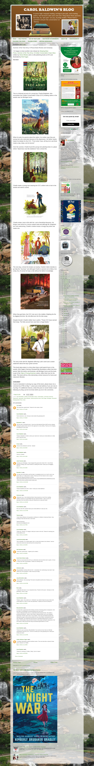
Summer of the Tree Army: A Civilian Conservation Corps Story (36, 53)
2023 (63, 274)
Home (14, 38)
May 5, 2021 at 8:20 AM (22, 447)
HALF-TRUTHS (22, 38)
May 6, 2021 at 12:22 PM (22, 634)
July (65, 290)
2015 (63, 327)
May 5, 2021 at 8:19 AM (22, 439)
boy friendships (20, 396)
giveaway (21, 398)
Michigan (49, 398)
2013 (63, 331)
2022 (63, 276)
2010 (63, 337)
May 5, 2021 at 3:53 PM (22, 544)
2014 (63, 329)
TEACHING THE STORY (19, 41)
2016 (63, 325)
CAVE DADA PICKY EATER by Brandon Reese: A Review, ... (70, 299)
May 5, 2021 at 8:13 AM (22, 429)
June (65, 292)
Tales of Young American (28, 373)
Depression (15, 398)
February (66, 313)
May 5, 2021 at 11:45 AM (22, 502)
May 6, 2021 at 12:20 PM (22, 623)
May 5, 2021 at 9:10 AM (22, 467)
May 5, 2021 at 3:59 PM (22, 553)
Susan (18, 443)
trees (24, 399)
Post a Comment (19, 656)
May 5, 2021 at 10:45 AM (22, 490)
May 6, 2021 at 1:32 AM (22, 593)
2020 (63, 317)
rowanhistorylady (21, 539)
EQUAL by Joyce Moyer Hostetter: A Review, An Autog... (71, 303)
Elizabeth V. (19, 422)
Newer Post (17, 662)
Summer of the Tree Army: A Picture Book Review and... (71, 306)
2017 (63, 323)
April (65, 309)
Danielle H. (19, 472)
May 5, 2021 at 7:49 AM (22, 417)
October (66, 284)
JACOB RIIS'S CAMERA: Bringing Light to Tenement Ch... (71, 296)
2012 (63, 333)
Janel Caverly (20, 461)
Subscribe (71, 124)
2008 (63, 342)
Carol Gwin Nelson (21, 558)
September (66, 285)
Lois (18, 405)
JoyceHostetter (20, 578)
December (66, 279)
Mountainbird (20, 607)
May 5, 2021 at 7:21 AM (22, 409)
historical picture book (36, 398)
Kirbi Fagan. (25, 57)
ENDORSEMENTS (74, 38)
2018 (63, 321)
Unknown (19, 495)
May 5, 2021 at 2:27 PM (22, 524)
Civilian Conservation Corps (30, 396)
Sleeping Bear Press (18, 399)
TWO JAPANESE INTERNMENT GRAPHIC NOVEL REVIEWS (33, 754)
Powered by (71, 129)
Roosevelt (54, 398)
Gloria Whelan (23, 55)
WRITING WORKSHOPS (45, 41)
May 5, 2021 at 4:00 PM (22, 563)
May (65, 294)
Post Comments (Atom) (24, 665)
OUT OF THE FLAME (34, 38)
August (65, 288)
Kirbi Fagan (44, 398)
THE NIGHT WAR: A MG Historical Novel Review (26, 670)
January (66, 315)
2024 (63, 272)
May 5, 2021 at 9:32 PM (22, 573)
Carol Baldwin (20, 414)
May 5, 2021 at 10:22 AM (22, 482)
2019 (63, 319)
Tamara (18, 515)
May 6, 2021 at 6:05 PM (22, 653)
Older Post (54, 662)
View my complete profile (66, 161)
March (65, 311)
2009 (63, 340)
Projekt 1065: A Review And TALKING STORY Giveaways (32, 746)
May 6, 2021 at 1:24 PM (22, 644)
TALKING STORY (32, 41)
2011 (63, 335)
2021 (63, 278)
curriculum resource (48, 396)
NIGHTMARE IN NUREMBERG (50, 38)
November (66, 282)
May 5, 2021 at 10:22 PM (22, 583)
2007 (63, 344)
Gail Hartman (20, 549)
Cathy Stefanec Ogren (22, 639)
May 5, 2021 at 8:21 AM (22, 456)
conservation (40, 396)
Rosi (18, 588)
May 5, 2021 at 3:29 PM (22, 534)
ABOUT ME (64, 38)
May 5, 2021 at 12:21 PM (22, 510)
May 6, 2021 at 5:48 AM (22, 603)
